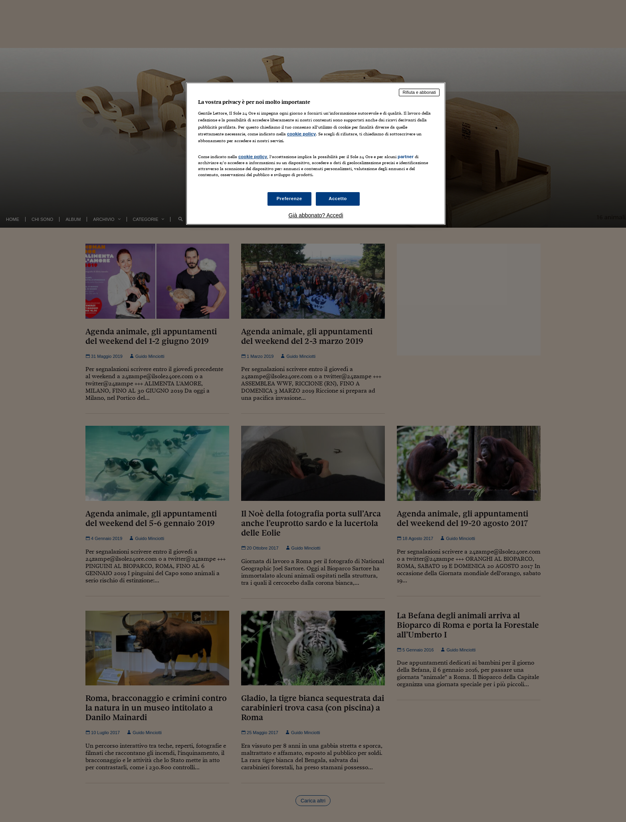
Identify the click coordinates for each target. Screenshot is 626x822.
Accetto (338, 198)
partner (406, 156)
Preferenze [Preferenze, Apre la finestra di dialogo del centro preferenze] (289, 198)
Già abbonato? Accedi (316, 215)
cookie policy (301, 133)
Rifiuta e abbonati (419, 92)
